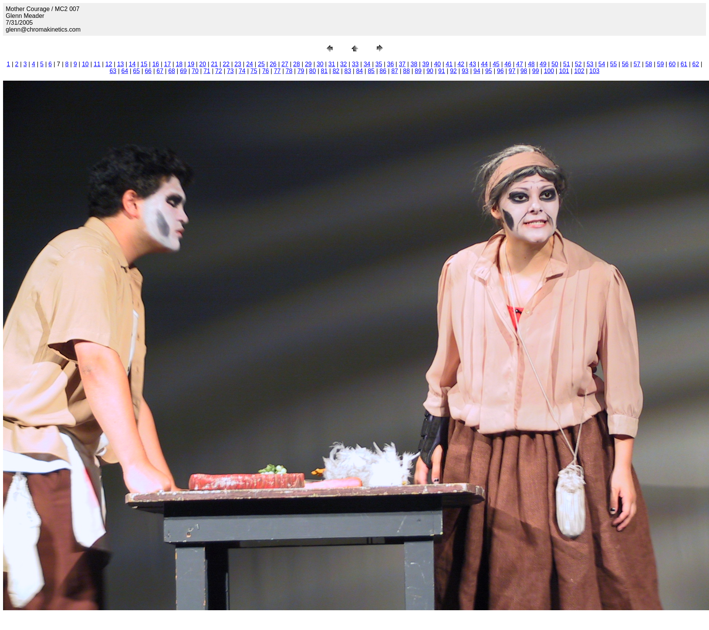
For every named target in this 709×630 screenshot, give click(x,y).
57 (637, 64)
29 (308, 64)
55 (613, 64)
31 (331, 64)
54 (601, 64)
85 (371, 71)
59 (660, 64)
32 (343, 64)
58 (648, 64)
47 (519, 64)
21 (214, 64)
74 (242, 71)
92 (453, 71)
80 (312, 71)
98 (523, 71)
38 (414, 64)
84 (359, 71)
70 (195, 71)
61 (683, 64)
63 (113, 71)
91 (441, 71)
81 (324, 71)
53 (589, 64)
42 (460, 64)
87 (394, 71)
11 (97, 64)
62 (695, 64)
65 (136, 71)
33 (355, 64)
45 (496, 64)
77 (277, 71)
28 (296, 64)
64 (124, 71)
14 (132, 64)
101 (564, 71)
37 (402, 64)
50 (554, 64)
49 (543, 64)
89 (418, 71)
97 (512, 71)
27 (284, 64)
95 (488, 71)
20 (202, 64)
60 (672, 64)
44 (484, 64)
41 (449, 64)
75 (253, 71)
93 (465, 71)
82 (336, 71)
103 (594, 71)
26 (273, 64)
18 (179, 64)
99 (535, 71)
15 (143, 64)
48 (531, 64)
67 (159, 71)
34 (366, 64)
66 (148, 71)
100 (549, 71)
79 (300, 71)
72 (218, 71)
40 (437, 64)
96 (500, 71)
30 (320, 64)
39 (425, 64)
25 (261, 64)
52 (578, 64)
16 (155, 64)
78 (289, 71)
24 (249, 64)
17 (167, 64)
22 (226, 64)
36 (390, 64)
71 (207, 71)
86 (382, 71)
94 (476, 71)
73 (230, 71)
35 (378, 64)
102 (579, 71)
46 (508, 64)
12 (108, 64)
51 (566, 64)
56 (625, 64)
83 (347, 71)
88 (406, 71)
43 (472, 64)
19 (191, 64)
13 (120, 64)
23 (237, 64)
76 (265, 71)
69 (183, 71)
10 (85, 64)
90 (430, 71)
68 (171, 71)
